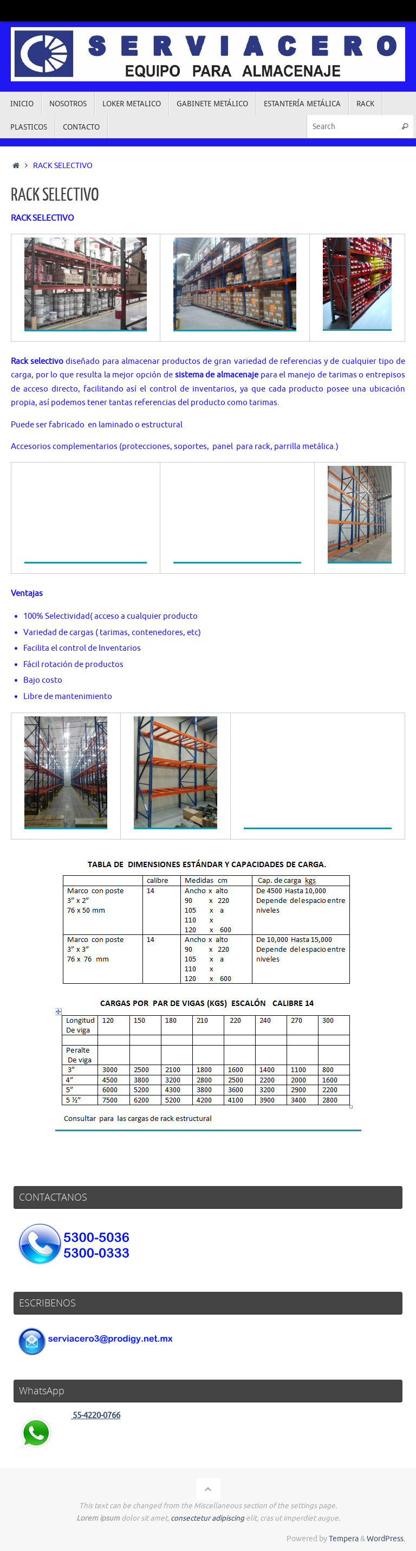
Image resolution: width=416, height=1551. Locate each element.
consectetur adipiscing (207, 1518)
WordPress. (386, 1538)
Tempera (344, 1538)
